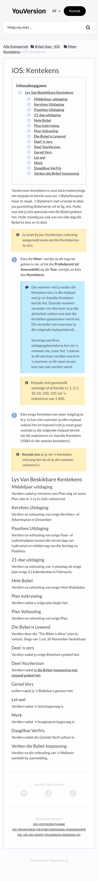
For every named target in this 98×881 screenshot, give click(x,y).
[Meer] (70, 46)
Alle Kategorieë (15, 46)
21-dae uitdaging (47, 115)
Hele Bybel (42, 120)
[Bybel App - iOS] (45, 46)
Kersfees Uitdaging (49, 104)
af (54, 11)
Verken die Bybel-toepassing (56, 173)
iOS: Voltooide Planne (49, 824)
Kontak (74, 11)
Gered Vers (43, 152)
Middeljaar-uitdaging (51, 99)
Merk (38, 163)
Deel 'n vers (43, 142)
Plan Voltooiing (46, 131)
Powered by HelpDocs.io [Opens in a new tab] (49, 860)
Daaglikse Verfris (47, 168)
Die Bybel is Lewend (50, 136)
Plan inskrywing (46, 126)
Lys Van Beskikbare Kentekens (49, 92)
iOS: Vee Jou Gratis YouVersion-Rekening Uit (48, 835)
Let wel (39, 157)
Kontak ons (31, 454)
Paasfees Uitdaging (49, 110)
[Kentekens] (11, 52)
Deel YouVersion (47, 147)
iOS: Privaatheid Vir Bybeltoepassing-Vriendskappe (49, 829)
